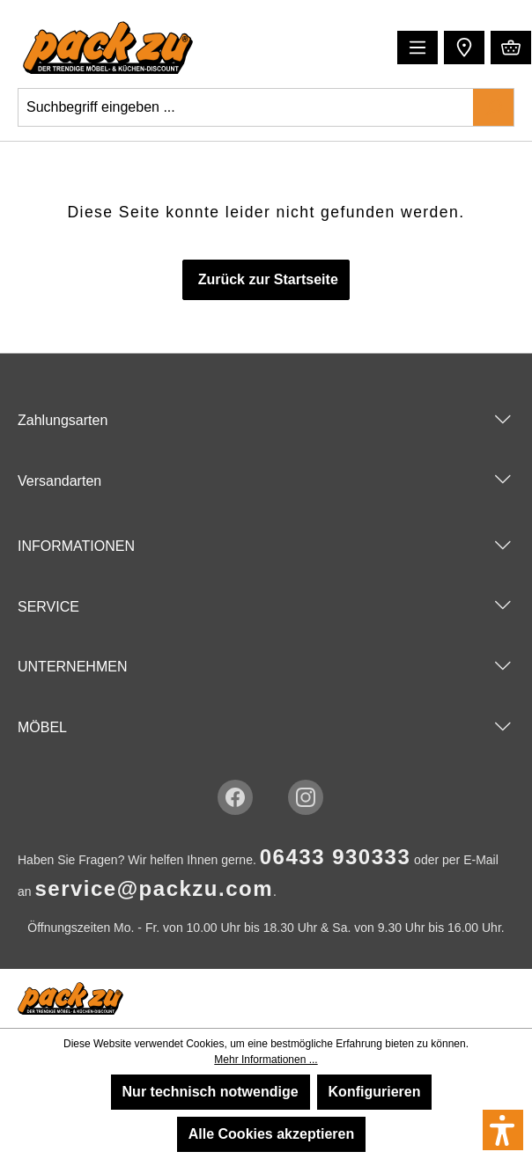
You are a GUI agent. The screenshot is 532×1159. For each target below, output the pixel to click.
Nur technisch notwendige (210, 1091)
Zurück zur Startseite (266, 279)
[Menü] (417, 47)
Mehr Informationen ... (265, 1059)
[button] (462, 47)
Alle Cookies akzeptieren (271, 1133)
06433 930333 (335, 857)
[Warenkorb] (511, 47)
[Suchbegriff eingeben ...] (246, 107)
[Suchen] (493, 107)
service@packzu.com (153, 888)
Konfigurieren (375, 1091)
